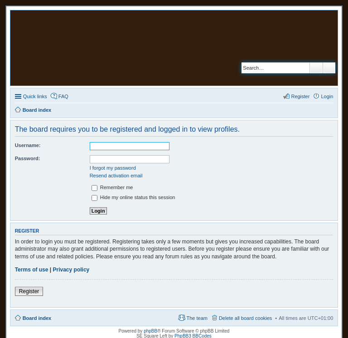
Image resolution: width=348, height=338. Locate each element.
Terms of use (31, 270)
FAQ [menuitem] (63, 96)
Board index (37, 318)
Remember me (112, 187)
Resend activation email (116, 175)
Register (29, 291)
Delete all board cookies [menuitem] (245, 318)
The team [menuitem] (196, 318)
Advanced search (329, 67)
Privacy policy (71, 270)
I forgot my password (113, 168)
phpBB (150, 330)
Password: (27, 158)
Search (316, 67)
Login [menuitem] (327, 96)
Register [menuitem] (300, 96)
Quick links (35, 96)
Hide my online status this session (133, 197)
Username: (28, 145)
